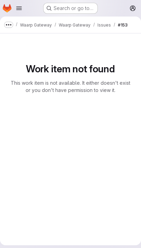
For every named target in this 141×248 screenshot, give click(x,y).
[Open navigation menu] (19, 8)
